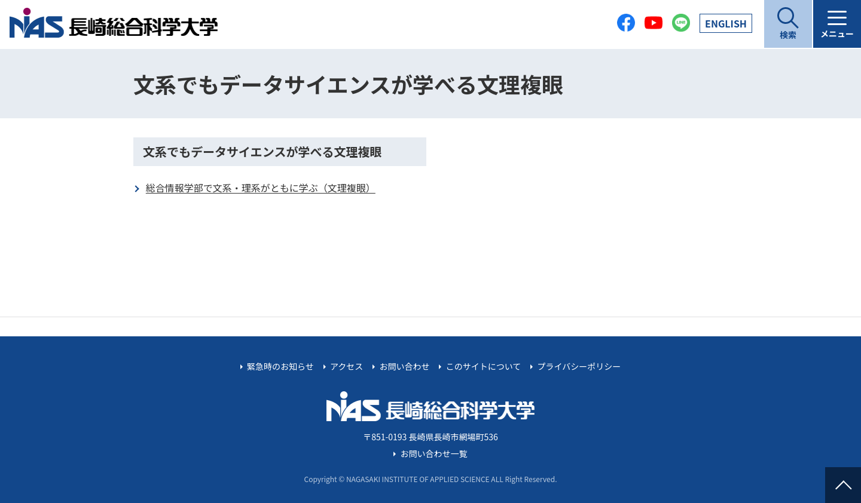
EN (726, 23)
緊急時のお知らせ (280, 366)
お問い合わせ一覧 (434, 453)
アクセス (346, 366)
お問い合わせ (404, 366)
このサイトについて (483, 366)
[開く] (788, 24)
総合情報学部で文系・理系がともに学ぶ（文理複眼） (260, 187)
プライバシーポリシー (579, 366)
